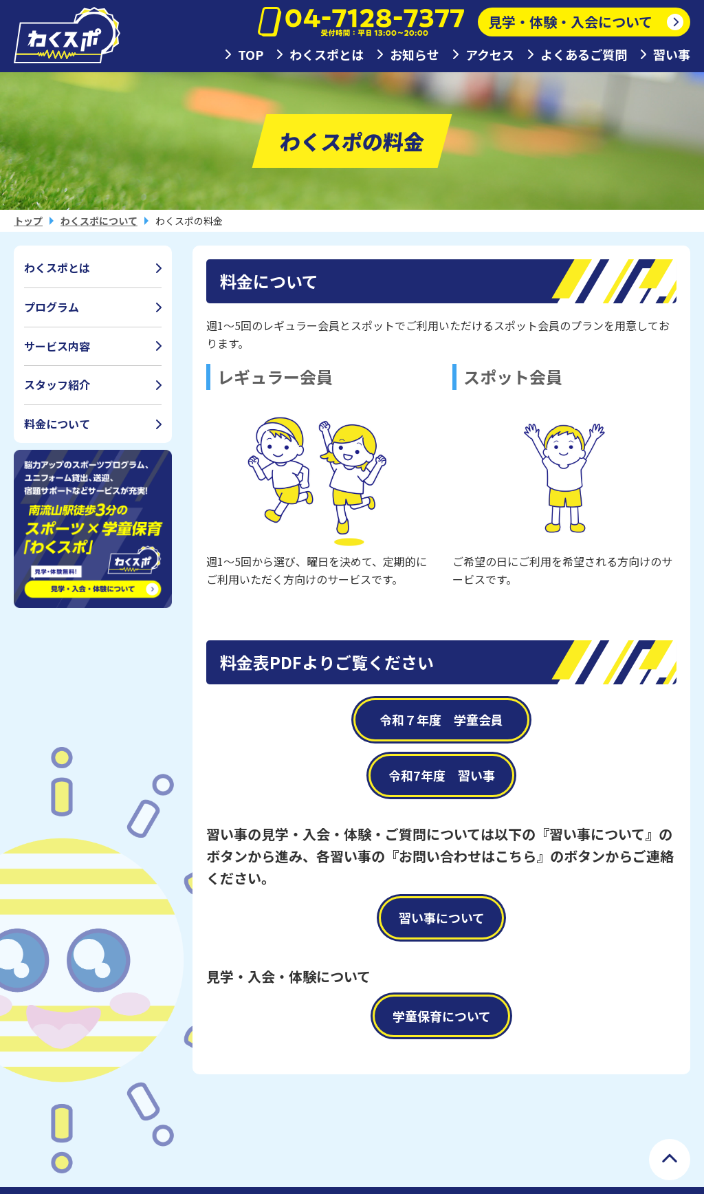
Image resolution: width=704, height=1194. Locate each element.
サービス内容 (57, 346)
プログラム (51, 306)
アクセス (489, 54)
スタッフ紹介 (57, 384)
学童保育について (442, 1016)
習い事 (671, 54)
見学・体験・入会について (570, 22)
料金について (57, 423)
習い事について (442, 917)
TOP (250, 54)
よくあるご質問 (583, 54)
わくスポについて (99, 221)
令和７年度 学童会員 (448, 719)
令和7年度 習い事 (441, 775)
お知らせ (414, 54)
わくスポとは (326, 54)
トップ (28, 221)
